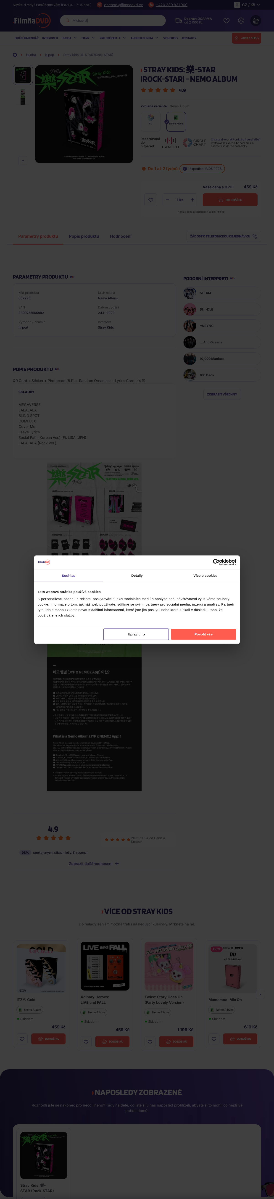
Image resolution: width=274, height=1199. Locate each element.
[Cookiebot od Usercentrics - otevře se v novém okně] (216, 562)
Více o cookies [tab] (205, 575)
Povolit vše (204, 634)
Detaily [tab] (137, 575)
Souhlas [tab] (68, 575)
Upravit (136, 634)
